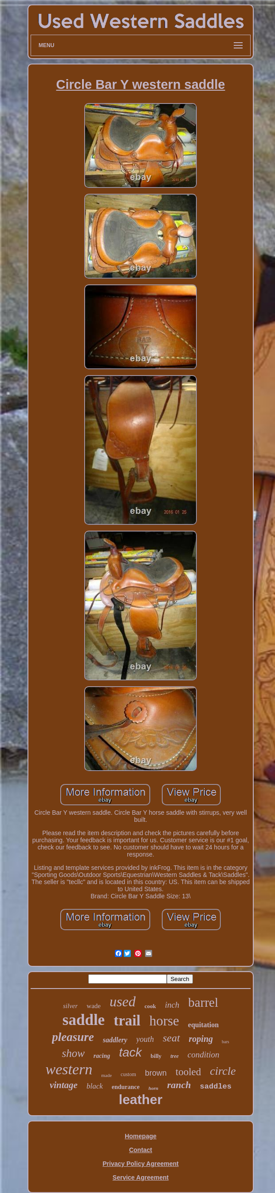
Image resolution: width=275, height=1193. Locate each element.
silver (70, 1005)
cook (150, 1006)
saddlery (115, 1040)
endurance (126, 1087)
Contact (140, 1149)
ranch (179, 1084)
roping (201, 1039)
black (94, 1086)
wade (93, 1005)
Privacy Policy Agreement (140, 1163)
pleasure (73, 1037)
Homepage (141, 1136)
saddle (84, 1020)
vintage (64, 1085)
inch (172, 1004)
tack (130, 1052)
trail (127, 1021)
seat (171, 1038)
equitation (203, 1025)
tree (174, 1056)
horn (153, 1088)
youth (145, 1039)
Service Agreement (141, 1177)
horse (164, 1021)
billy (156, 1056)
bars (225, 1041)
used (123, 1001)
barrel (203, 1002)
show (73, 1053)
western (68, 1069)
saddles (216, 1086)
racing (102, 1056)
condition (204, 1054)
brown (156, 1073)
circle (223, 1071)
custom (128, 1074)
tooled (188, 1071)
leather (140, 1099)
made (106, 1075)
